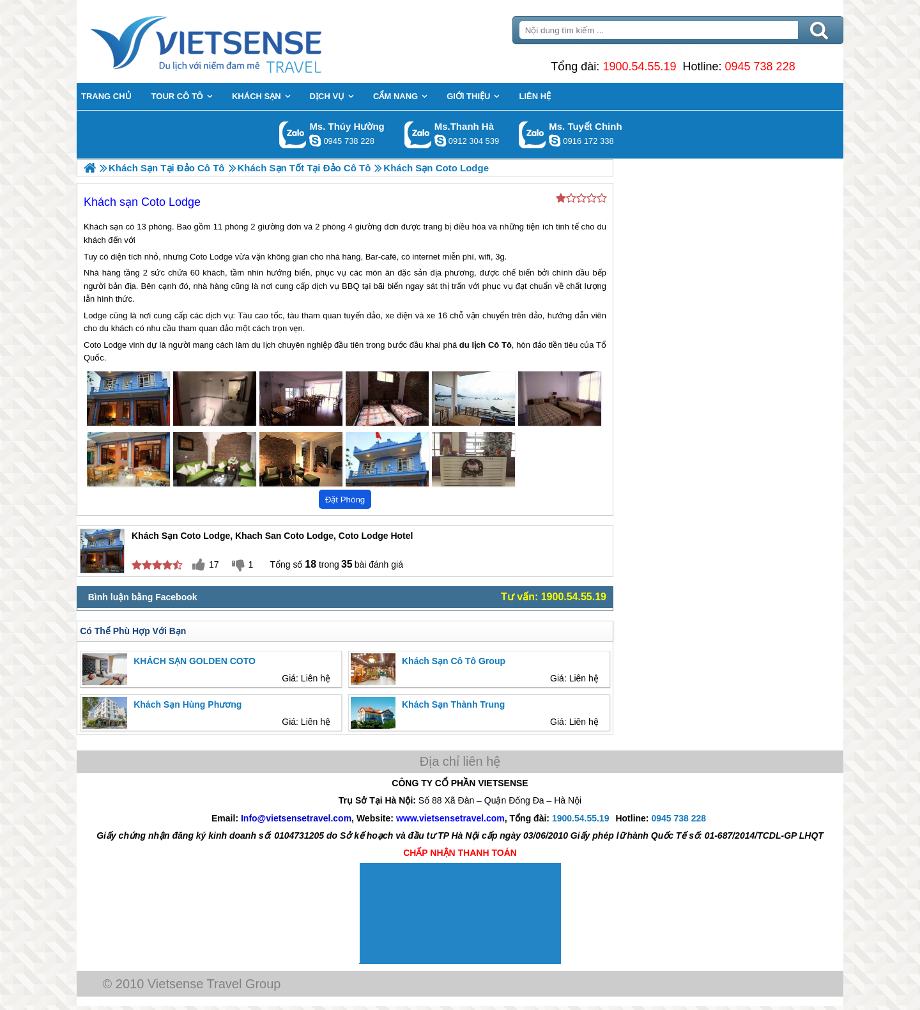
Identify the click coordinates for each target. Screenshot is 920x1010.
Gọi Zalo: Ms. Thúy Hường (293, 134)
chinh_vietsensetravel (554, 140)
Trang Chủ (238, 41)
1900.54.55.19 (639, 66)
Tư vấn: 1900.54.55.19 (553, 596)
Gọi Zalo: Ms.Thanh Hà (418, 134)
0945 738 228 (760, 66)
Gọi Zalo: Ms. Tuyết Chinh (532, 134)
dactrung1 (315, 140)
